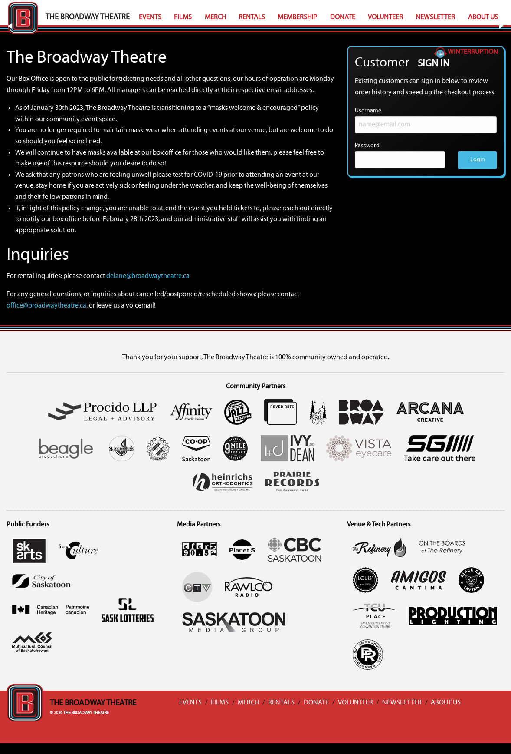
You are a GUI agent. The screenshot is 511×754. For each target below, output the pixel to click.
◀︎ (13, 26)
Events (150, 17)
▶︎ (505, 26)
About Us (483, 17)
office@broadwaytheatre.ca (46, 305)
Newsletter (435, 17)
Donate (342, 17)
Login (477, 159)
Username (426, 120)
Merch (215, 17)
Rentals (252, 17)
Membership (297, 17)
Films (183, 17)
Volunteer (385, 17)
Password (400, 155)
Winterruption (466, 52)
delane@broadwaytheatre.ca (148, 276)
